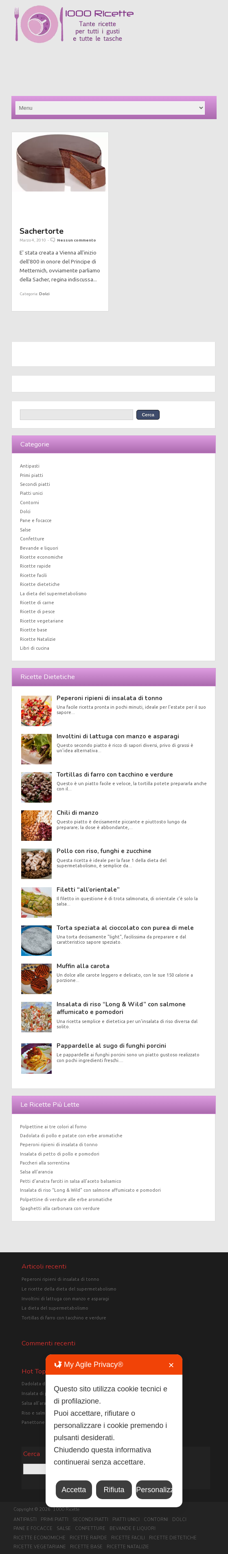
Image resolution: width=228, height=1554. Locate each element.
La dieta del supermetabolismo (53, 593)
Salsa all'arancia (38, 1403)
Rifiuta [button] (113, 1490)
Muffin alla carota (83, 966)
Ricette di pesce (37, 611)
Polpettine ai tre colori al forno (53, 1126)
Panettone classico (42, 1422)
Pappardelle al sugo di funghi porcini (111, 1046)
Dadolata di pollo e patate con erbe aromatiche (71, 1135)
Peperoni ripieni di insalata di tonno (109, 698)
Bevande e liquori (39, 548)
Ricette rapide (35, 566)
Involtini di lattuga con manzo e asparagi (118, 736)
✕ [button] (171, 1365)
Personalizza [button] (154, 1490)
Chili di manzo (78, 813)
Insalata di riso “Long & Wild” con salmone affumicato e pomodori (121, 1008)
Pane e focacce (36, 520)
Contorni (29, 502)
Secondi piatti (35, 484)
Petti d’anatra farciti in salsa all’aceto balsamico (70, 1181)
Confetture (32, 538)
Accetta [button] (73, 1490)
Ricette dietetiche (40, 584)
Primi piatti (31, 475)
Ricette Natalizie (38, 639)
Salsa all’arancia (36, 1171)
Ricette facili (33, 575)
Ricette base (33, 629)
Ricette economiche (41, 557)
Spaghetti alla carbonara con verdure (60, 1208)
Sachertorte (42, 231)
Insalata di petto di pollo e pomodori (59, 1153)
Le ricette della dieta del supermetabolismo (69, 1288)
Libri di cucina (34, 648)
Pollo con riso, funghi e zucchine (104, 851)
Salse (25, 529)
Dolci (44, 293)
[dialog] (114, 1430)
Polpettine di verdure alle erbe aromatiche (66, 1199)
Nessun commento (76, 240)
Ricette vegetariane (42, 620)
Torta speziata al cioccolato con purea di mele (125, 928)
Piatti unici (31, 493)
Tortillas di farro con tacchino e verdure (115, 774)
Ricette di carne (37, 602)
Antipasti (29, 466)
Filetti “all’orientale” (88, 890)
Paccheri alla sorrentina (45, 1162)
